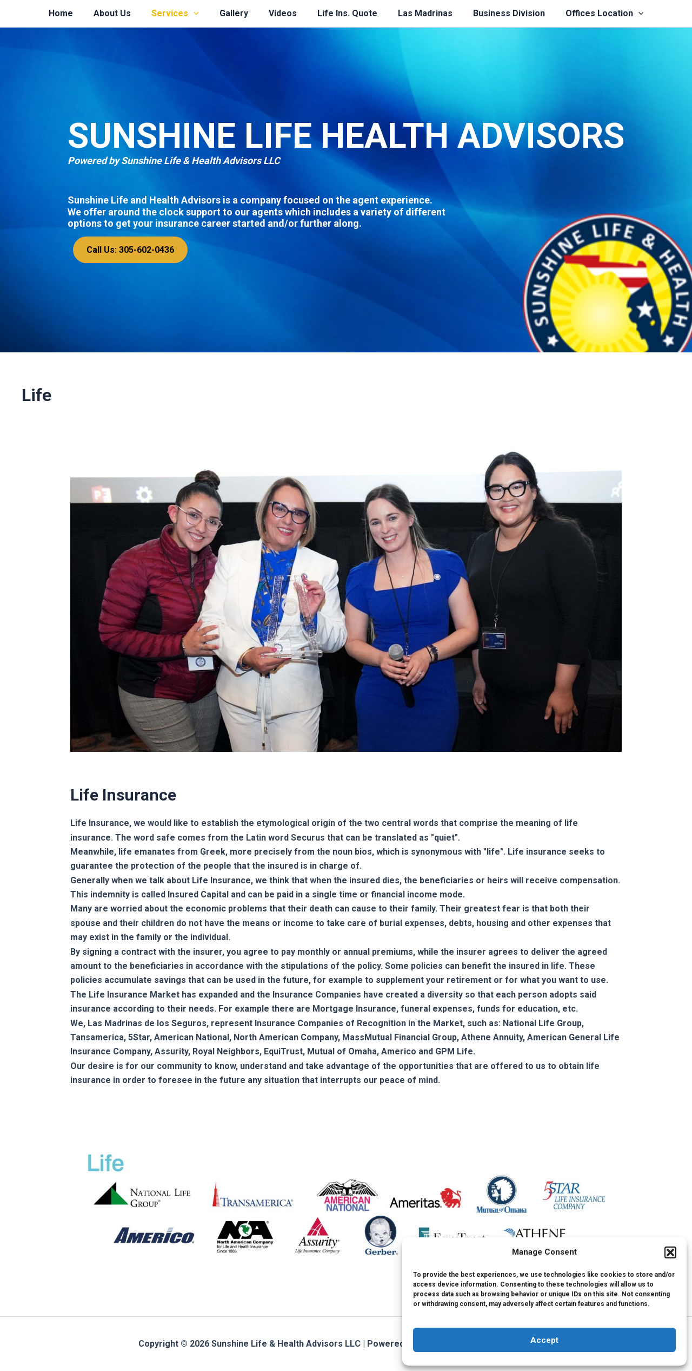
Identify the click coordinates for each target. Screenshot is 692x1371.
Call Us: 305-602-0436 (130, 250)
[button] (670, 1252)
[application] (200, 13)
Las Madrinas (418, 13)
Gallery (237, 13)
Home (74, 13)
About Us (122, 13)
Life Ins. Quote (344, 13)
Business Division (499, 13)
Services (181, 13)
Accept (544, 1340)
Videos (283, 13)
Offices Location (592, 13)
